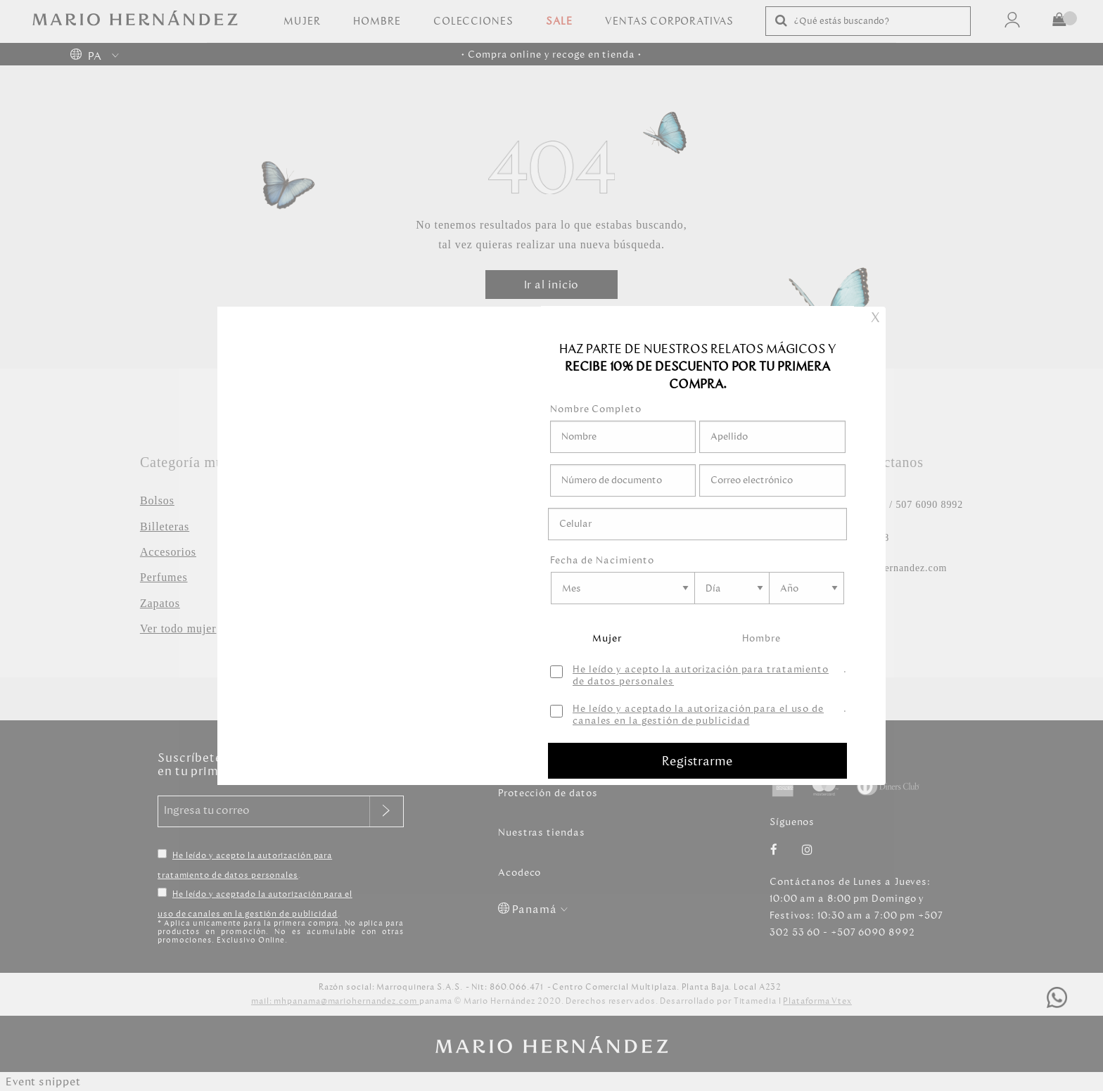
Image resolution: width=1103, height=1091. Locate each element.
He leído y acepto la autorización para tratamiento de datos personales (701, 676)
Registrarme (697, 761)
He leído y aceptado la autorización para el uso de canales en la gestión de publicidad (698, 715)
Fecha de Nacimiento (602, 560)
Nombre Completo (596, 409)
